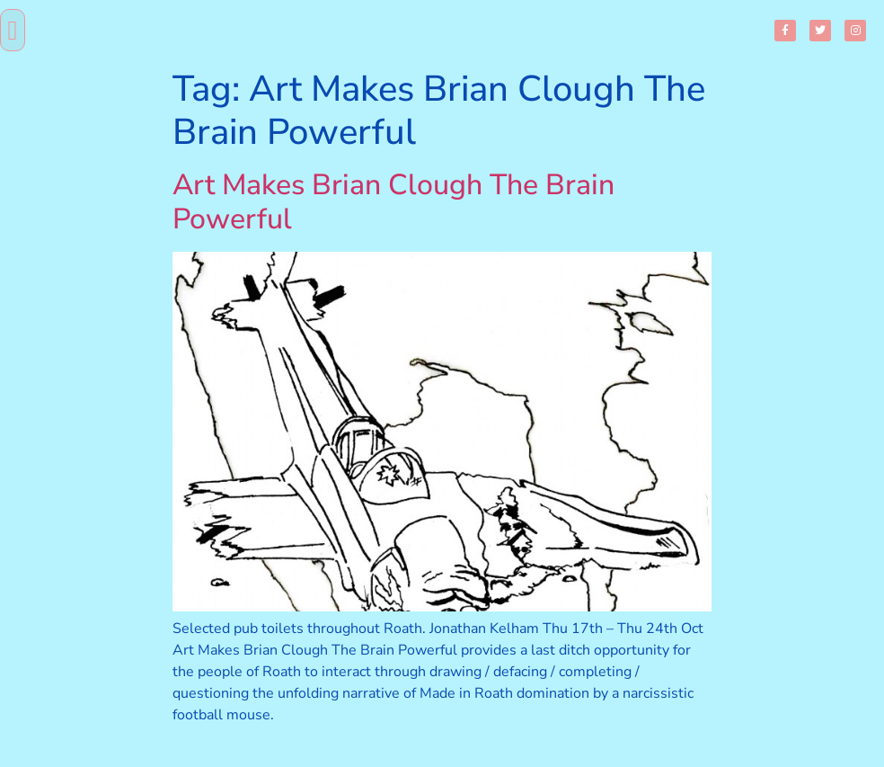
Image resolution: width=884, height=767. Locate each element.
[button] (12, 30)
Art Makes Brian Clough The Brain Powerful (393, 201)
